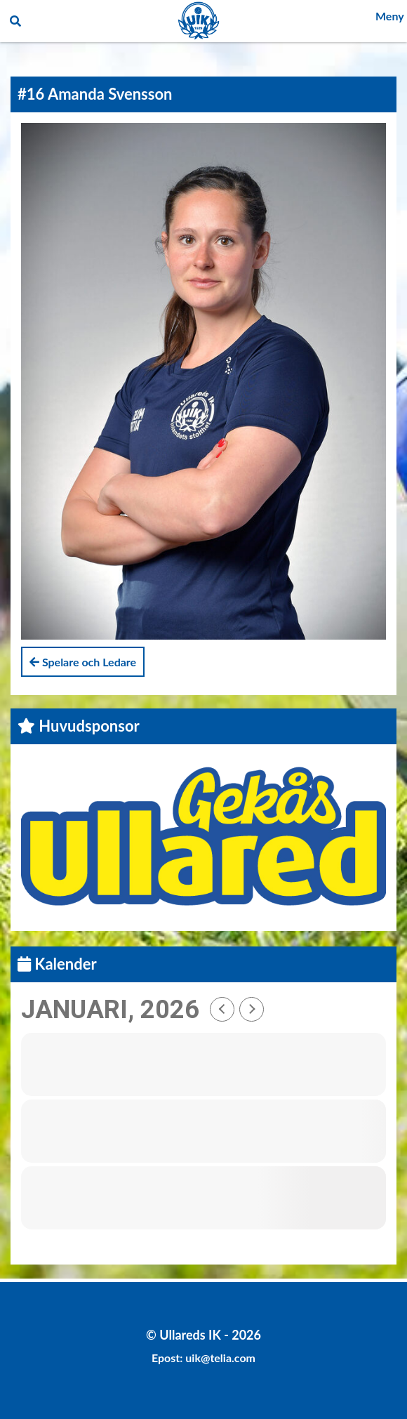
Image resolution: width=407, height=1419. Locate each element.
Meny (389, 15)
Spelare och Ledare (82, 661)
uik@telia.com (220, 1357)
